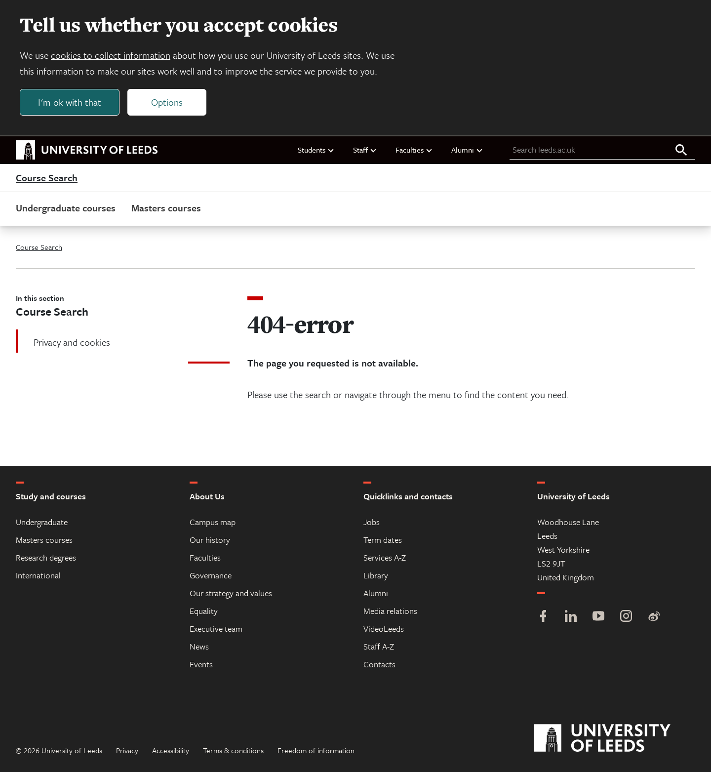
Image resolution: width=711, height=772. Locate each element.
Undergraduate (42, 522)
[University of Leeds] (614, 738)
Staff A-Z (378, 646)
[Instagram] (626, 617)
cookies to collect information (110, 55)
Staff (365, 149)
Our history (210, 539)
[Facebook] (543, 617)
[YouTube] (598, 617)
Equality (204, 611)
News (199, 646)
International (38, 575)
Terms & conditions (233, 750)
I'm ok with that (69, 102)
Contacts (379, 664)
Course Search (47, 178)
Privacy (127, 750)
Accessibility (170, 750)
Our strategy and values (231, 593)
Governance (211, 575)
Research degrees (46, 557)
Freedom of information (316, 750)
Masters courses (166, 207)
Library (375, 575)
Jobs (371, 522)
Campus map (213, 522)
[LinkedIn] (571, 617)
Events (201, 664)
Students (316, 149)
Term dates (382, 539)
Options (167, 102)
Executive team (216, 628)
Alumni (467, 149)
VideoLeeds (383, 628)
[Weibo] (654, 617)
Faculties (414, 149)
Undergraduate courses (66, 207)
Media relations (390, 611)
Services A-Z (384, 557)
